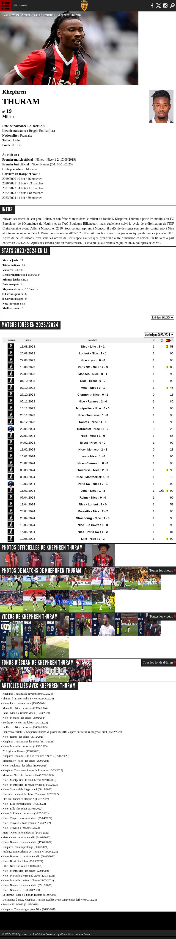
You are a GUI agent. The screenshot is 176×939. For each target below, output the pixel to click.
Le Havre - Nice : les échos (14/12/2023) (25, 727)
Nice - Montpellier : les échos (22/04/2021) (26, 870)
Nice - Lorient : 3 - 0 (93, 504)
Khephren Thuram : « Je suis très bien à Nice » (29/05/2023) (36, 756)
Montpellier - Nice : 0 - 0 (93, 408)
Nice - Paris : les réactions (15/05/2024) (24, 703)
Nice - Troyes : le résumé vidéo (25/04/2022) (27, 818)
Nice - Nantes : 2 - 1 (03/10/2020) (21, 890)
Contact (87, 934)
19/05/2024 (34, 274)
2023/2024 (9, 198)
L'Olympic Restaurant (79, 918)
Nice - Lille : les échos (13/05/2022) (22, 808)
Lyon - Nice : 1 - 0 (92, 456)
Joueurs (48, 14)
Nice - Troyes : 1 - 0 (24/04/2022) (21, 827)
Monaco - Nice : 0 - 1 (92, 374)
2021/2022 (9, 188)
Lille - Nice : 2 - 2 (93, 538)
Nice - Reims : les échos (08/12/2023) (23, 736)
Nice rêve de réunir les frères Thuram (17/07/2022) (31, 794)
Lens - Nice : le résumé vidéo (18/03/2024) (26, 713)
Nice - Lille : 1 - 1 (93, 346)
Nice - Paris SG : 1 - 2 (93, 532)
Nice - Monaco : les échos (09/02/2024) (24, 717)
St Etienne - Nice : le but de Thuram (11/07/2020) (30, 894)
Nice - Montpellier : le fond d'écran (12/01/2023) (29, 780)
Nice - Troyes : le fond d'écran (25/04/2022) (27, 823)
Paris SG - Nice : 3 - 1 (93, 484)
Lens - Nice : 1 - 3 (92, 490)
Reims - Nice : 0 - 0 (93, 497)
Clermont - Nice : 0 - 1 (92, 394)
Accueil (26, 14)
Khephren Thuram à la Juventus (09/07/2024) (28, 693)
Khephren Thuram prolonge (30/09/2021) (25, 847)
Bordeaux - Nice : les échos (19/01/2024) (25, 722)
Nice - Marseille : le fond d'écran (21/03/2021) (28, 880)
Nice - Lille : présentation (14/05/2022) (24, 803)
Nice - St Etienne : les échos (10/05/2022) (26, 813)
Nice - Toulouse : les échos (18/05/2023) (25, 765)
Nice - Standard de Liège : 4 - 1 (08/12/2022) (27, 789)
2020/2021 (9, 183)
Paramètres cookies (71, 934)
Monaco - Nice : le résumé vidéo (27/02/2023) (28, 775)
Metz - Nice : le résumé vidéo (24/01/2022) (26, 837)
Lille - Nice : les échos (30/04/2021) (22, 866)
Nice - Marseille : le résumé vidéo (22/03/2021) (29, 875)
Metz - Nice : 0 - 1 (93, 387)
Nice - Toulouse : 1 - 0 (92, 415)
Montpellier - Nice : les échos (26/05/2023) (26, 760)
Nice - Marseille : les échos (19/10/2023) (25, 746)
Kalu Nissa (139, 918)
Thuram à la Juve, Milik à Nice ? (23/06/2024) (28, 698)
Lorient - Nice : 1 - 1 (93, 353)
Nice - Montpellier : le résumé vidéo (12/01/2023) (30, 784)
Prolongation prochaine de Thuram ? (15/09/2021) (30, 851)
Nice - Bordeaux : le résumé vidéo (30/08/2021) (29, 856)
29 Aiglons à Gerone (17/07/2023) (21, 751)
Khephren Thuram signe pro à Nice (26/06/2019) (29, 909)
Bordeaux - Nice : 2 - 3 (93, 429)
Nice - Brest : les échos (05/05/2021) (23, 861)
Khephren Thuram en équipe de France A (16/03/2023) (33, 770)
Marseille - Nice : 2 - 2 (93, 511)
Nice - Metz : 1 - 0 (93, 435)
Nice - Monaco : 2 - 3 (92, 449)
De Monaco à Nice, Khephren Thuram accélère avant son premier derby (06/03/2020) (50, 899)
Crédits (40, 934)
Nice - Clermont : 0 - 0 (92, 463)
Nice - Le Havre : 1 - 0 (93, 525)
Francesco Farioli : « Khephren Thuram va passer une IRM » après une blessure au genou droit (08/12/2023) (62, 732)
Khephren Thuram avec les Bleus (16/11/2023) (28, 741)
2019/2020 (9, 179)
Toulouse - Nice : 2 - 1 (92, 470)
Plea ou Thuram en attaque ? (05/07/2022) (26, 799)
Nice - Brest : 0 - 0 (92, 381)
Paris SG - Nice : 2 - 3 (93, 367)
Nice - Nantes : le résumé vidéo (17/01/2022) (27, 842)
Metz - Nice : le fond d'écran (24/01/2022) (26, 832)
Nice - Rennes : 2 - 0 (93, 401)
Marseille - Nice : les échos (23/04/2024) (25, 708)
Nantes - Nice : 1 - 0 (93, 422)
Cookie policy (52, 934)
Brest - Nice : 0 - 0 (92, 442)
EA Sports (32, 918)
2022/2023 (9, 193)
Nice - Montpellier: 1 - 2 (93, 477)
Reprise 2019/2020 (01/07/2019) (20, 904)
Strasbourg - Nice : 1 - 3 (93, 518)
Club (37, 14)
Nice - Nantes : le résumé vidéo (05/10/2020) (27, 885)
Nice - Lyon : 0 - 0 (92, 360)
